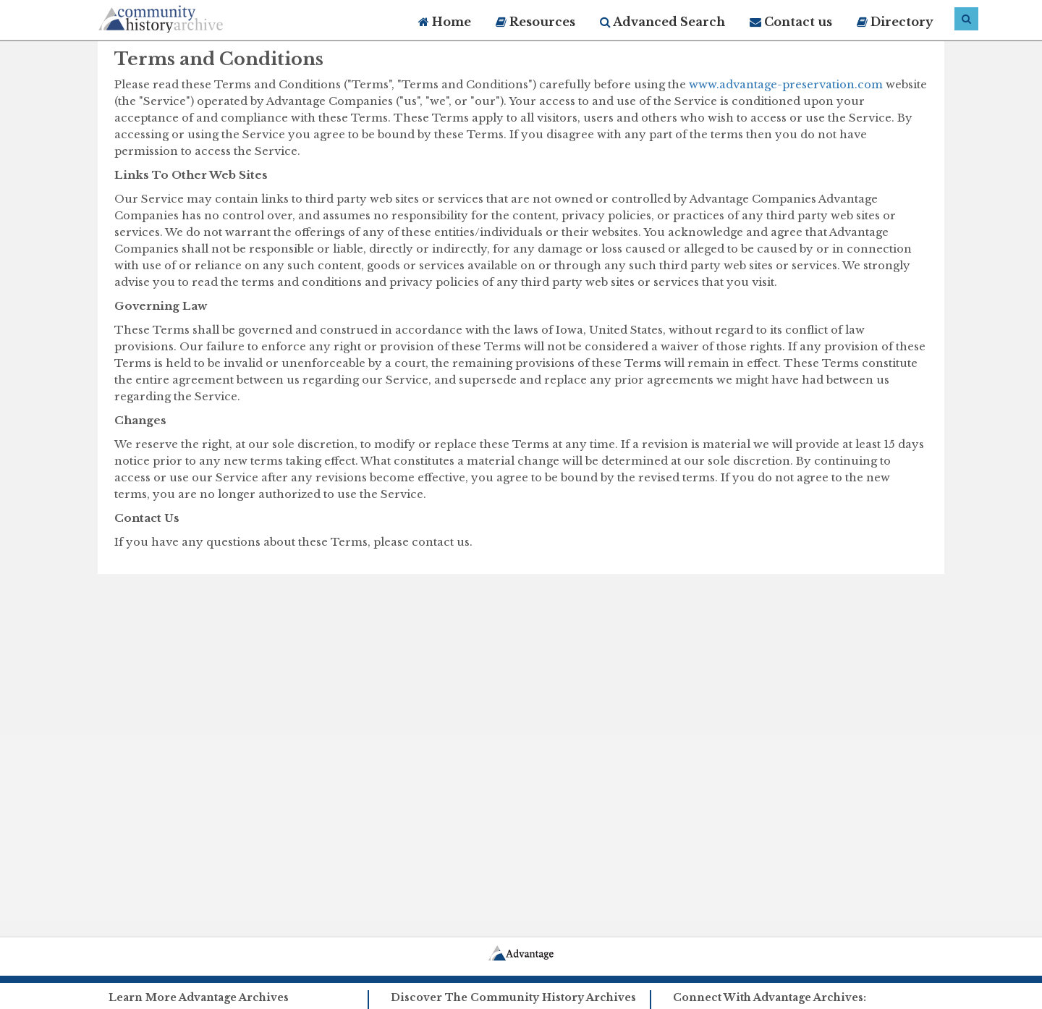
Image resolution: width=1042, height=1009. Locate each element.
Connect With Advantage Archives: (769, 997)
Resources (535, 21)
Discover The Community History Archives (513, 997)
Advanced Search (662, 21)
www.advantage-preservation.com (786, 84)
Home (444, 21)
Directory (895, 21)
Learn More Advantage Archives (199, 997)
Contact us (791, 21)
